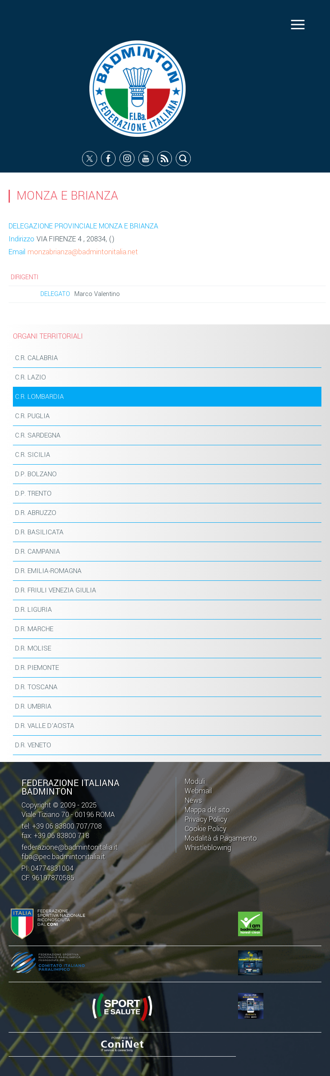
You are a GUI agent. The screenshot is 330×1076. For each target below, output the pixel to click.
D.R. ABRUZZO (35, 513)
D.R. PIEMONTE (37, 667)
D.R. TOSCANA (36, 687)
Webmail (198, 791)
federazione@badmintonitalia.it (69, 847)
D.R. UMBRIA (33, 706)
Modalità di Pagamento (221, 838)
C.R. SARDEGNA (38, 435)
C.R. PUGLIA (32, 416)
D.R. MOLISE (33, 648)
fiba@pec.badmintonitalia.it (63, 857)
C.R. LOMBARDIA (39, 396)
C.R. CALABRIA (36, 358)
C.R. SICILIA (32, 454)
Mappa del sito (207, 810)
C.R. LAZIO (30, 377)
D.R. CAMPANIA (37, 551)
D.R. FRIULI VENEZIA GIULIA (55, 590)
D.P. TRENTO (33, 493)
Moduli (195, 781)
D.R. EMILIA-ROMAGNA (48, 571)
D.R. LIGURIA (33, 609)
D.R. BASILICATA (39, 532)
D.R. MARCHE (34, 629)
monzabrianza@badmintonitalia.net (83, 252)
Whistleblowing (208, 848)
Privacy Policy (206, 819)
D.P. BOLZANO (36, 474)
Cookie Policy (205, 829)
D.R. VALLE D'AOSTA (44, 726)
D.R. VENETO (33, 745)
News (193, 800)
